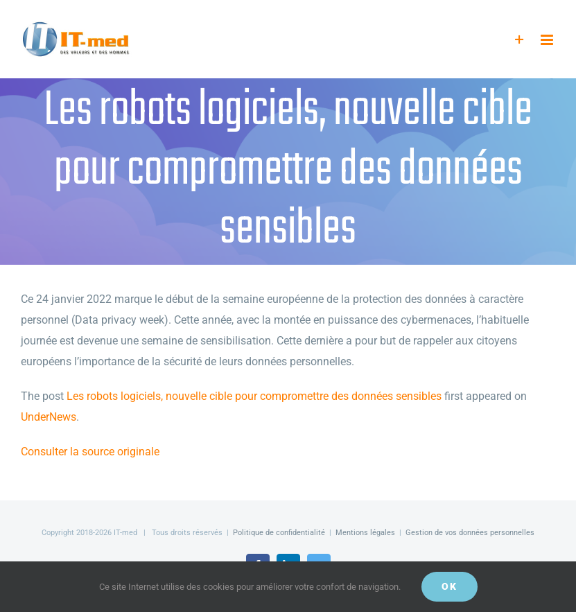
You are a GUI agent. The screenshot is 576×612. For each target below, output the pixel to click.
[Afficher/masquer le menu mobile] (548, 40)
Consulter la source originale (90, 451)
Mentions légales (365, 532)
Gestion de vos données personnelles (469, 532)
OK (449, 586)
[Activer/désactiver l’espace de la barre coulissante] (519, 40)
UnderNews (48, 416)
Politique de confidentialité (279, 532)
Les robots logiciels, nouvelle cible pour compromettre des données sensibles (254, 396)
